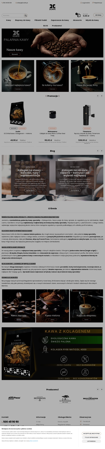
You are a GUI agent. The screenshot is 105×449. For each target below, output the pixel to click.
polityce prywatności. (34, 440)
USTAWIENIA (91, 441)
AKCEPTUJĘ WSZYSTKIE (91, 433)
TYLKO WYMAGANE (91, 437)
